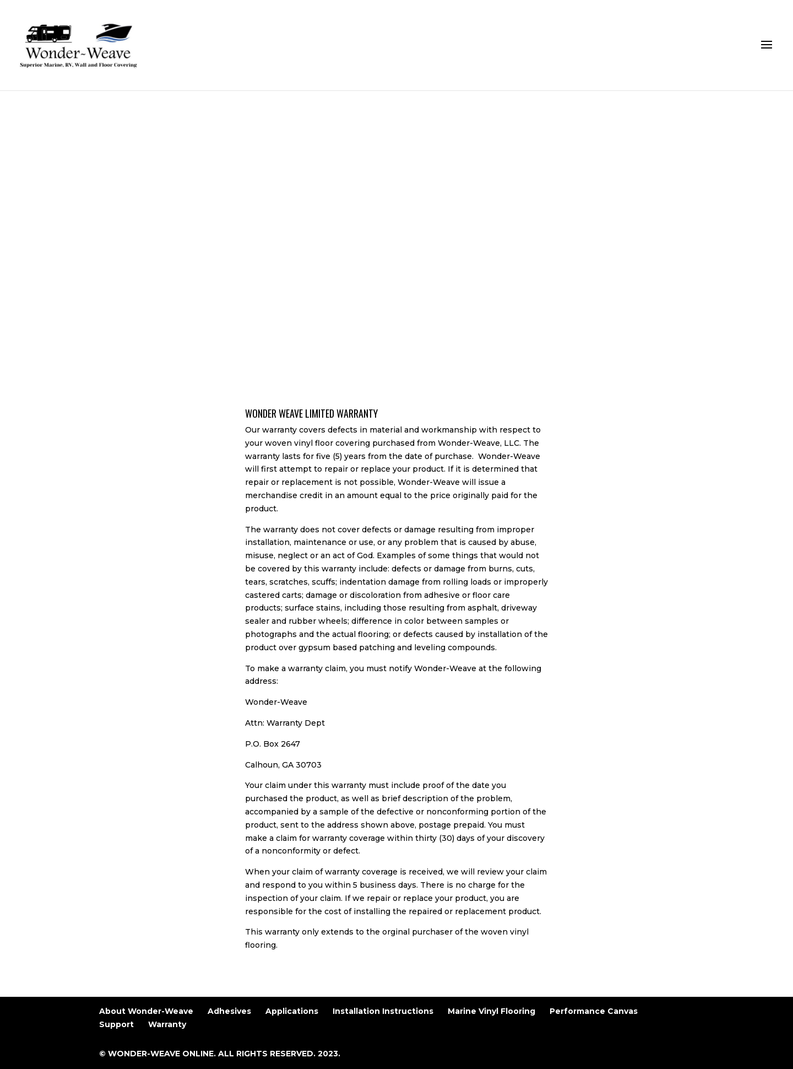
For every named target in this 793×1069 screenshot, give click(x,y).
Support (116, 1024)
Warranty (167, 1024)
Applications (291, 1011)
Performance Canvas (594, 1011)
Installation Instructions (383, 1011)
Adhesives (229, 1011)
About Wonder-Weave (146, 1011)
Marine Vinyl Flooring (491, 1011)
